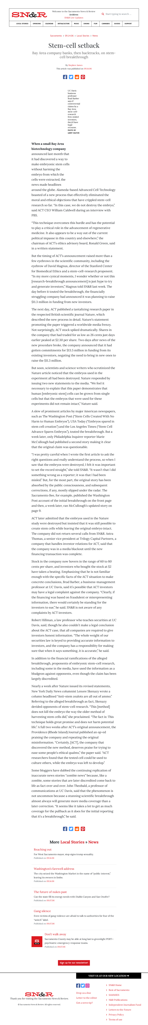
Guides (117, 24)
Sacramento (56, 35)
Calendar (49, 24)
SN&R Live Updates (73, 17)
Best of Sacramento (119, 990)
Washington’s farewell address (54, 868)
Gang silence (42, 911)
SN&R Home (115, 985)
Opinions (37, 24)
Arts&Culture (64, 24)
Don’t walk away (55, 934)
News (95, 35)
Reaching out (43, 849)
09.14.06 (69, 35)
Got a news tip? (84, 1002)
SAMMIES (114, 994)
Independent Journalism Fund (125, 1004)
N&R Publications (118, 999)
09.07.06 (50, 900)
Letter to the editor (86, 997)
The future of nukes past (50, 892)
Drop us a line (83, 992)
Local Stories (22, 24)
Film (95, 24)
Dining (86, 24)
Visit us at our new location (108, 975)
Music (76, 24)
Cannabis (106, 24)
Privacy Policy (116, 1014)
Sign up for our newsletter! (74, 962)
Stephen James (75, 65)
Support (128, 24)
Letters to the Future (120, 1009)
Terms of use (115, 1019)
